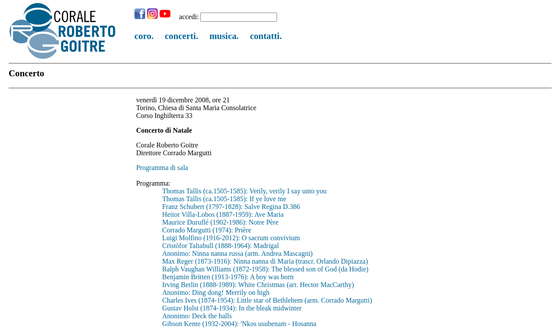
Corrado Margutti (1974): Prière (206, 230)
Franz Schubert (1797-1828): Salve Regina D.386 (231, 206)
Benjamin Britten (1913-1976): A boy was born (228, 277)
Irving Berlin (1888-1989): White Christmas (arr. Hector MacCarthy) (258, 284)
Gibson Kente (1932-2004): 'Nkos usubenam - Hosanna (239, 323)
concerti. (181, 36)
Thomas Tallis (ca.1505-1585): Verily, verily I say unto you (244, 191)
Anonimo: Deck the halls (197, 316)
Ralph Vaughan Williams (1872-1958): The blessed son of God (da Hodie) (265, 269)
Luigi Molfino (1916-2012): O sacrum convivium (231, 238)
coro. (143, 36)
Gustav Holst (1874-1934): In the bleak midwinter (232, 308)
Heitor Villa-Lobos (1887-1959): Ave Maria (223, 214)
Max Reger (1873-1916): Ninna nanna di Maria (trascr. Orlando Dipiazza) (265, 261)
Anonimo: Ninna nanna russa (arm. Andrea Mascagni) (237, 253)
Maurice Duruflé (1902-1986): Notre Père (220, 222)
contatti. (265, 36)
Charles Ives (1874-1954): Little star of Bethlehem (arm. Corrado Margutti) (267, 300)
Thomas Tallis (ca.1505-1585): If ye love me (224, 198)
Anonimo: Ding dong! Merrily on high (216, 292)
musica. (224, 36)
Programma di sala (162, 167)
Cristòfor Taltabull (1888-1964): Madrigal (220, 245)
